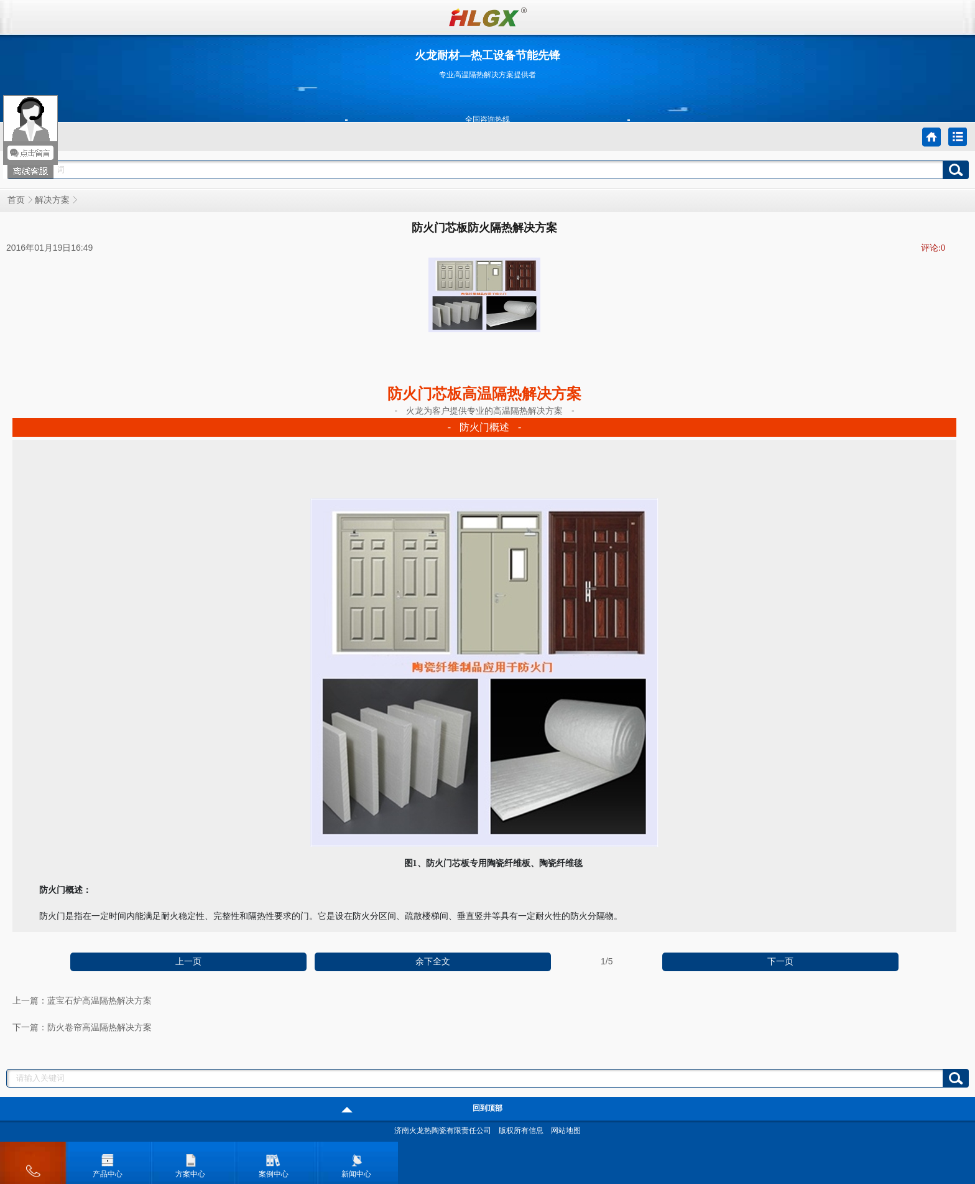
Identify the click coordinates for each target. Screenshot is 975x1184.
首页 (16, 200)
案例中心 (274, 1162)
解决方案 (52, 200)
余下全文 (432, 961)
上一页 (188, 961)
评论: (933, 248)
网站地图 (566, 1130)
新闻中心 (356, 1162)
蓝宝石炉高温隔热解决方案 (99, 1000)
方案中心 (190, 1162)
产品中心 (107, 1162)
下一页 (780, 961)
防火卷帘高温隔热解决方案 (99, 1027)
